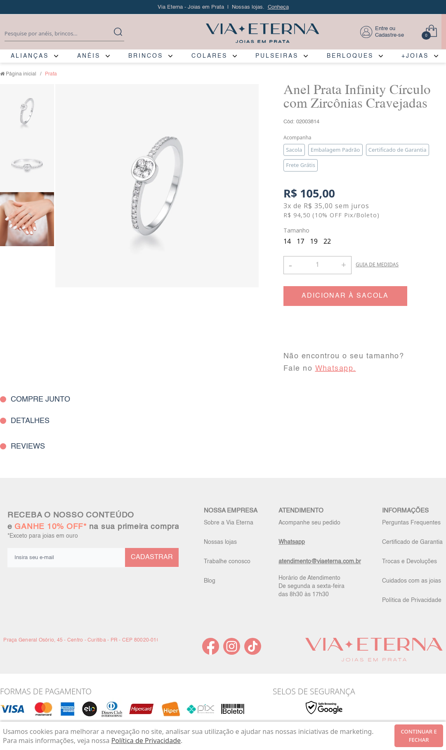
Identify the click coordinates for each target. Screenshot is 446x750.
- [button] (290, 265)
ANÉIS (88, 56)
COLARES (209, 56)
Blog (209, 581)
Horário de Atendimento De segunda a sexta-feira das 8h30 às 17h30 (311, 586)
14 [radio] (287, 241)
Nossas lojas (220, 542)
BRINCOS (145, 56)
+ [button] (343, 264)
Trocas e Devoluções (409, 561)
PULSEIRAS (276, 56)
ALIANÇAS (30, 56)
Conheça (278, 7)
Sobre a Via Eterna (228, 523)
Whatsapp (291, 542)
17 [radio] (300, 241)
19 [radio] (314, 241)
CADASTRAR (152, 557)
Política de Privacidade (411, 600)
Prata (51, 74)
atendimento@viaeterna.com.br (319, 561)
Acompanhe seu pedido (309, 523)
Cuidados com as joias (411, 581)
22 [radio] (327, 241)
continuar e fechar (419, 735)
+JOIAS (415, 56)
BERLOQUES (350, 56)
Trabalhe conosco (227, 561)
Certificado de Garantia (412, 542)
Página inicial (21, 74)
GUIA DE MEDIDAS (377, 264)
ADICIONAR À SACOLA (345, 296)
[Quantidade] (317, 265)
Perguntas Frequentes (411, 523)
